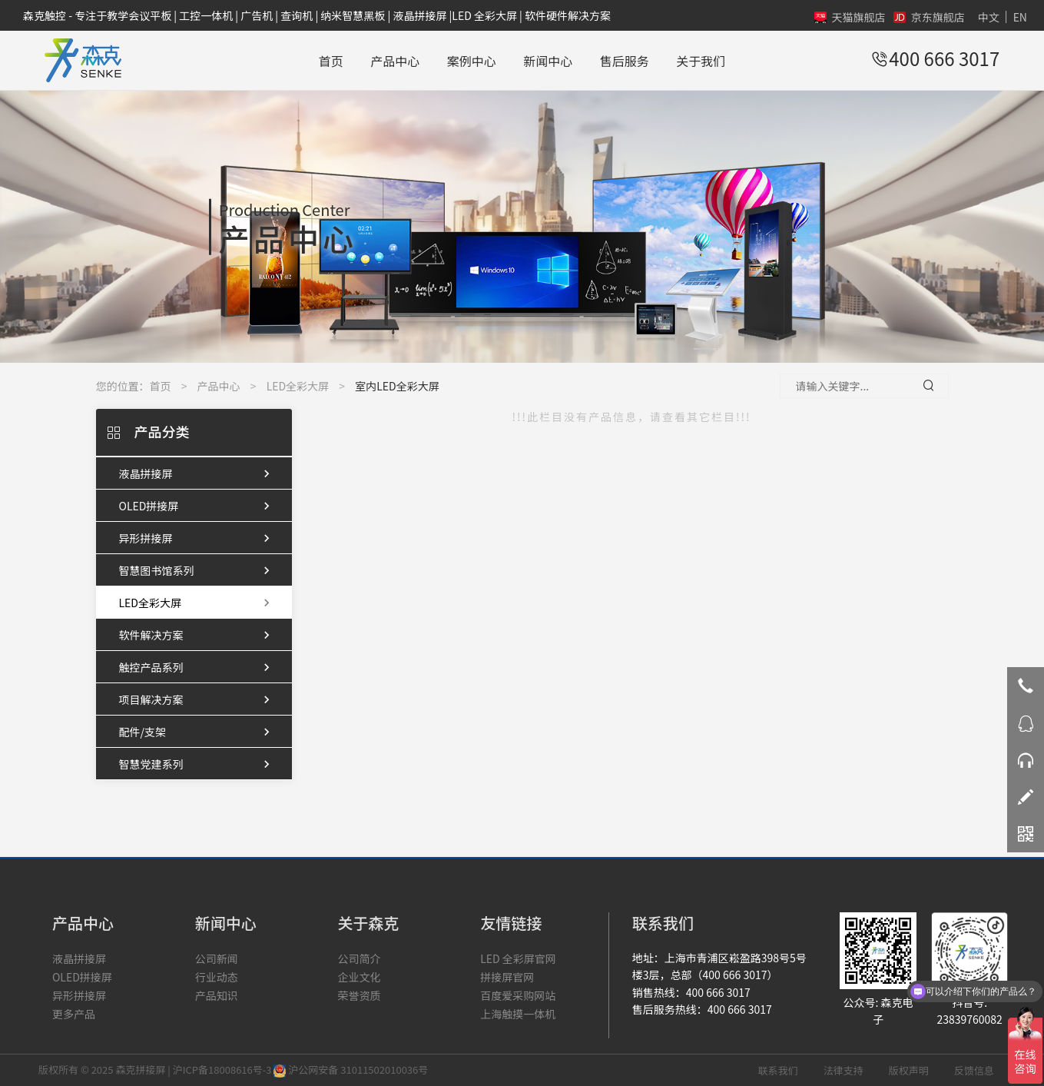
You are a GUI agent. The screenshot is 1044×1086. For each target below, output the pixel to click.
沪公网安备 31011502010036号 (350, 1069)
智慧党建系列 (198, 764)
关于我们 (700, 60)
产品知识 (216, 995)
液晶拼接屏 (198, 473)
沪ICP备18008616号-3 (222, 1069)
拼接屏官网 (507, 977)
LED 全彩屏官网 (518, 958)
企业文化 (358, 977)
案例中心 (471, 60)
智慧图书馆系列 (198, 570)
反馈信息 (974, 1070)
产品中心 (394, 60)
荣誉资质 (358, 995)
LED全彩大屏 (298, 386)
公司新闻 (216, 958)
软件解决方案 (198, 635)
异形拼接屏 (198, 538)
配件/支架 (198, 732)
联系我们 (778, 1070)
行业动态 (216, 977)
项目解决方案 (198, 699)
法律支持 (843, 1070)
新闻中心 (547, 60)
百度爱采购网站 (517, 995)
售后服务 (624, 60)
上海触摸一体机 (517, 1013)
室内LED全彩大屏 (397, 386)
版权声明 (909, 1070)
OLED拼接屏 (198, 506)
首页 (331, 60)
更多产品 (73, 1013)
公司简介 (358, 958)
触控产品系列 (198, 667)
